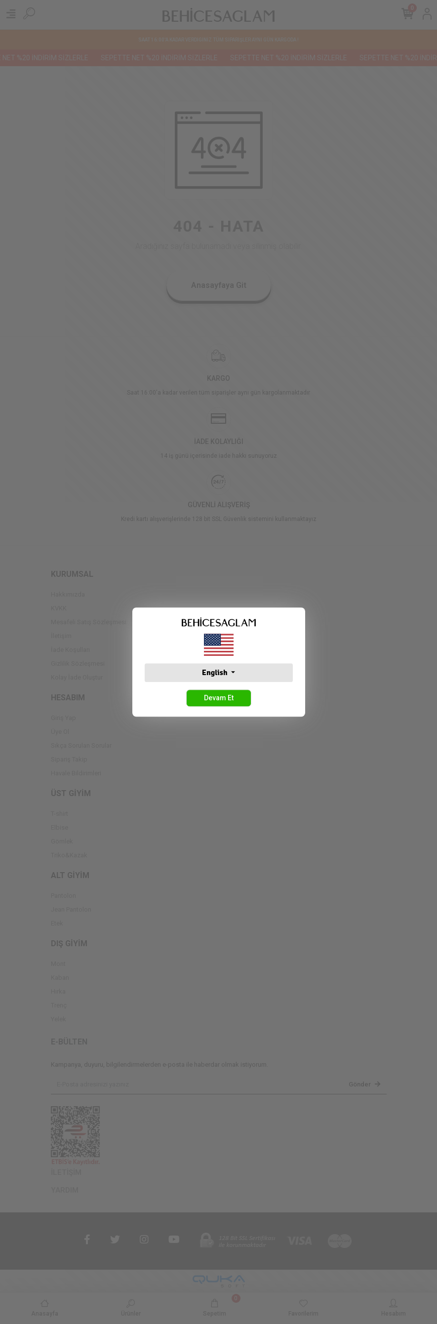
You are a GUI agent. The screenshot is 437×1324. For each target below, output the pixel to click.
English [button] (215, 673)
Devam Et (219, 698)
